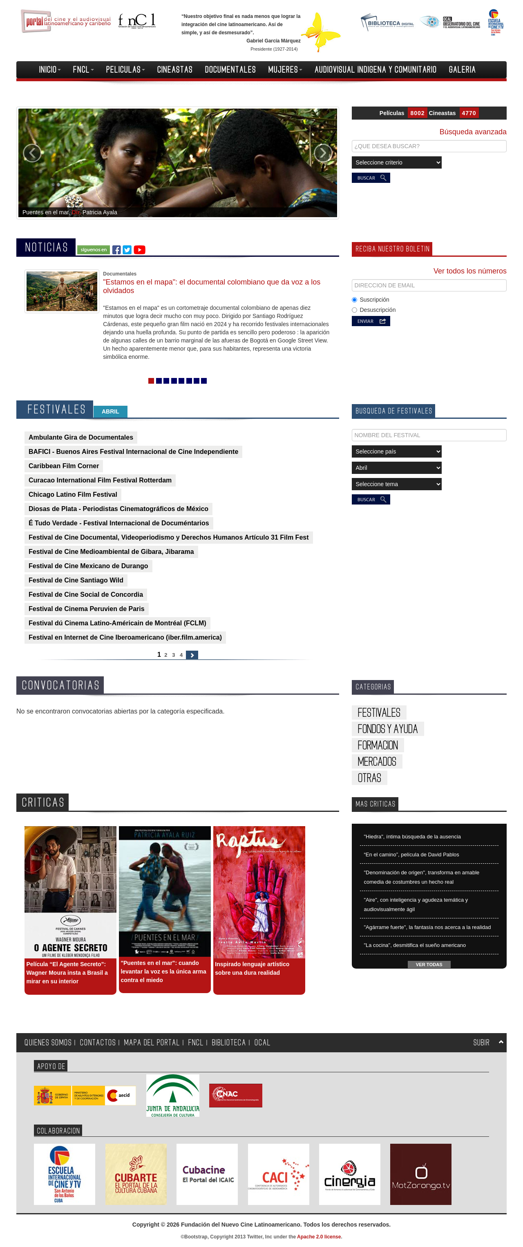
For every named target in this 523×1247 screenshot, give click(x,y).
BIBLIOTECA (229, 1042)
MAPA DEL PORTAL (152, 1042)
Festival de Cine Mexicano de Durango (88, 565)
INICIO (50, 69)
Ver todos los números (470, 271)
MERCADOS (377, 762)
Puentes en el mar (45, 212)
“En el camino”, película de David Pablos (411, 854)
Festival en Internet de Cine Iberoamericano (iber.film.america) (125, 637)
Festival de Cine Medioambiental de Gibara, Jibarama (111, 551)
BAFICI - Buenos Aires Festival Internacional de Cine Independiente (133, 451)
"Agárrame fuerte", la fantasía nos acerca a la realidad (427, 927)
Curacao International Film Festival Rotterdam (100, 480)
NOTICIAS (47, 247)
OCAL (263, 1042)
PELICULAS (125, 69)
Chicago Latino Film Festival (73, 494)
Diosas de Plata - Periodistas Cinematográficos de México (118, 508)
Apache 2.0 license (319, 1237)
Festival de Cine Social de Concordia (86, 594)
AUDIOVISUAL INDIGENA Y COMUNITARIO (376, 69)
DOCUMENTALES (230, 69)
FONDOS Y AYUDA (388, 729)
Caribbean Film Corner (64, 465)
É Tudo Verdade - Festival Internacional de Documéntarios (119, 523)
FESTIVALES (57, 409)
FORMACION (378, 745)
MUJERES (285, 69)
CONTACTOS (98, 1042)
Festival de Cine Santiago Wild (76, 580)
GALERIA (462, 69)
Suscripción (370, 299)
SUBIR (482, 1042)
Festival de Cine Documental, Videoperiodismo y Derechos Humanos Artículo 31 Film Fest (169, 537)
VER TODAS (429, 964)
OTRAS (369, 778)
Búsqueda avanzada (473, 132)
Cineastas (442, 113)
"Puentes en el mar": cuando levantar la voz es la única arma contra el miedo (163, 971)
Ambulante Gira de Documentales (81, 437)
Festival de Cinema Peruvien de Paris (87, 608)
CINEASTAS (175, 69)
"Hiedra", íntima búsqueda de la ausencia (412, 837)
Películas (392, 113)
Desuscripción (374, 310)
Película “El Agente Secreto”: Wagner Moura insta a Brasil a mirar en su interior (66, 973)
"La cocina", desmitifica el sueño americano (415, 945)
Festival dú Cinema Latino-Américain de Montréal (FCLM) (117, 623)
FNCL (83, 69)
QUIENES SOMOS (48, 1042)
